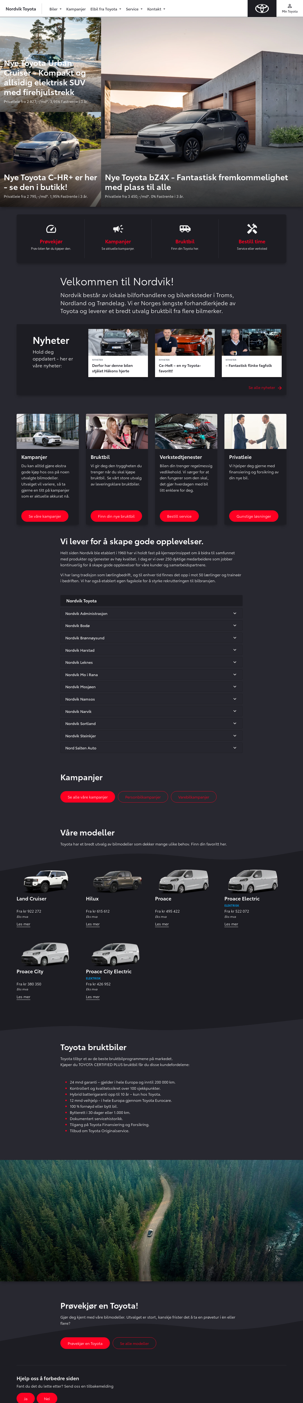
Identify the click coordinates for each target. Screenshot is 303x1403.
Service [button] (132, 8)
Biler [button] (53, 8)
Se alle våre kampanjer (88, 797)
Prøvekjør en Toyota (85, 1343)
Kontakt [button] (154, 8)
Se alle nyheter (265, 387)
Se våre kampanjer (45, 516)
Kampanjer (76, 8)
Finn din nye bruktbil (116, 516)
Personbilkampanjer (143, 797)
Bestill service (179, 516)
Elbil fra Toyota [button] (104, 8)
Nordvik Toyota (21, 8)
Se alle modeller (134, 1343)
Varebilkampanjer (193, 797)
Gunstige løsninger (253, 516)
